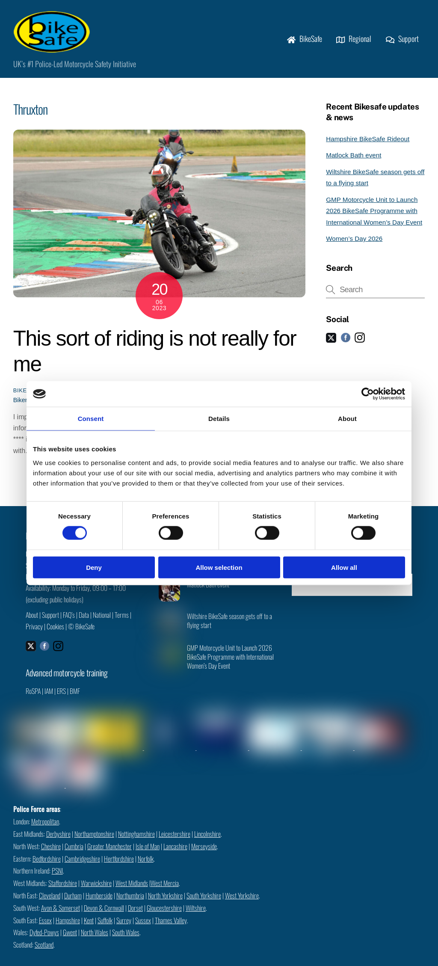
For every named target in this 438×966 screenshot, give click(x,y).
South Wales (125, 920)
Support (402, 40)
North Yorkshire (165, 883)
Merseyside (204, 834)
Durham (73, 883)
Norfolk (146, 846)
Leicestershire (174, 821)
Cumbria (74, 834)
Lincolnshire (207, 821)
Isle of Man (148, 834)
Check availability (352, 588)
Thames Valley (171, 908)
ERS (61, 695)
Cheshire (51, 834)
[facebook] (345, 340)
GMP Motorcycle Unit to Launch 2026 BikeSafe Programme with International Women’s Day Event (374, 214)
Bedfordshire (47, 846)
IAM (48, 695)
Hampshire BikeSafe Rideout (367, 142)
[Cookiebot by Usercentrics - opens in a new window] (367, 394)
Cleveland (49, 883)
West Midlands (131, 871)
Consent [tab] (91, 418)
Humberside (99, 883)
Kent (89, 908)
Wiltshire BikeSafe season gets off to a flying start (229, 625)
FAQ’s (69, 618)
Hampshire (68, 908)
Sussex (143, 908)
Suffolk (105, 908)
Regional (353, 40)
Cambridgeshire (82, 846)
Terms (122, 618)
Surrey (123, 908)
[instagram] (360, 340)
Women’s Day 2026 (354, 242)
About (32, 618)
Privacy (34, 630)
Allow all (344, 567)
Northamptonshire (94, 821)
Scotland (44, 932)
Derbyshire (58, 821)
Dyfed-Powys (44, 920)
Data (84, 618)
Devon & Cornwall (104, 895)
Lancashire (175, 834)
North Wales (94, 920)
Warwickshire (96, 871)
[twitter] (331, 340)
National (102, 618)
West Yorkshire (242, 883)
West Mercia (165, 871)
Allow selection (218, 567)
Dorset (135, 895)
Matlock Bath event (353, 159)
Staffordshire (62, 871)
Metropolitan (45, 809)
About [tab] (347, 418)
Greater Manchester (109, 834)
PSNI (57, 858)
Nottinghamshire (136, 821)
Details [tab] (219, 418)
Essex (45, 908)
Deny (94, 567)
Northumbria (130, 883)
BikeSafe (304, 40)
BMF (75, 695)
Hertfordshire (119, 846)
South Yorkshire (203, 883)
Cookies (55, 630)
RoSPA (33, 695)
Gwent (70, 920)
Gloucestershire (164, 895)
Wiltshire (196, 895)
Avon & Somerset (60, 895)
